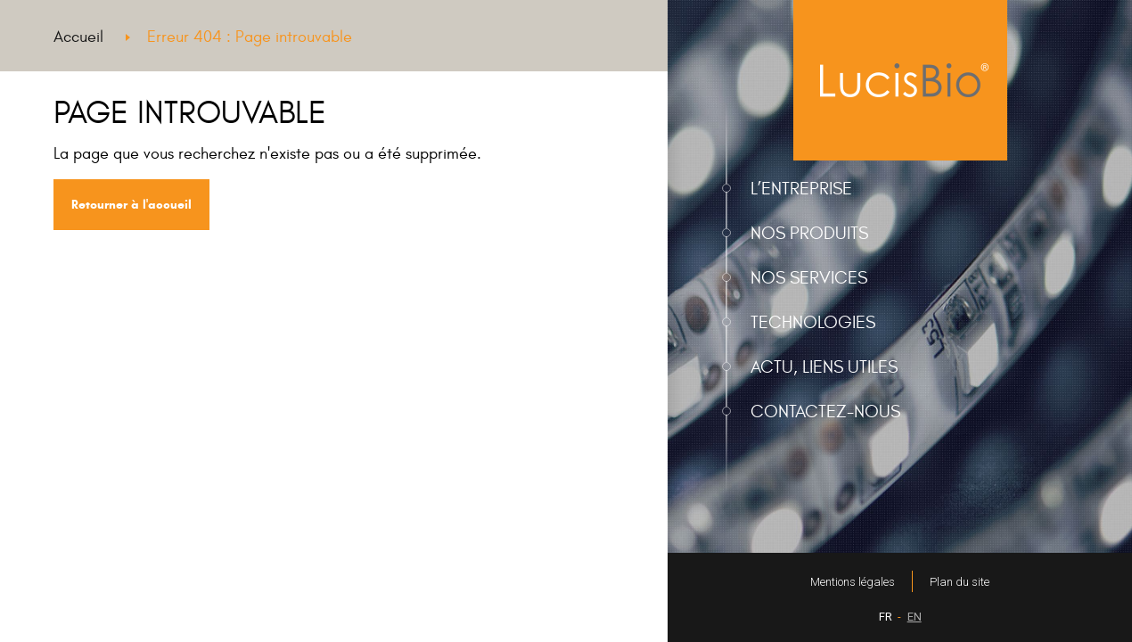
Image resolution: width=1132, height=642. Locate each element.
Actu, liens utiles (824, 367)
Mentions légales (852, 581)
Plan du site (959, 581)
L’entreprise (801, 188)
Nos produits (809, 233)
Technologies (813, 322)
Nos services (809, 278)
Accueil (78, 37)
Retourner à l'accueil (131, 204)
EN (914, 616)
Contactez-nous (825, 411)
